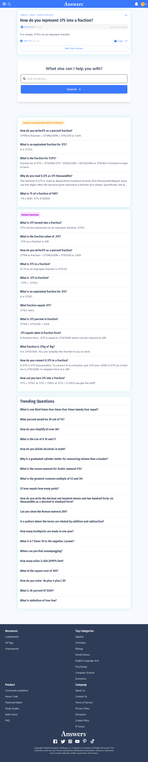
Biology (79, 648)
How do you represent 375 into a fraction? (56, 20)
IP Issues (80, 726)
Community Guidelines (16, 690)
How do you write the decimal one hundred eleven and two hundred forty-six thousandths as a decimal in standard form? (66, 500)
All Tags (9, 642)
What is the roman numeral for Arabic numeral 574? (51, 469)
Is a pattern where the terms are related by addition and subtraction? (62, 521)
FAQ (7, 720)
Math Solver (11, 714)
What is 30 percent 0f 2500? (37, 590)
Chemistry (80, 642)
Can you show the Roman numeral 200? (43, 511)
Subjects (24, 15)
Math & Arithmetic (45, 15)
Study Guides (12, 708)
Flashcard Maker (13, 702)
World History (82, 654)
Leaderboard (12, 636)
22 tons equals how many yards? (39, 488)
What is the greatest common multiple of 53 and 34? (51, 478)
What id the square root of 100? (39, 571)
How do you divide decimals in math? (42, 449)
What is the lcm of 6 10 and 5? (38, 439)
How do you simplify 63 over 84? (39, 429)
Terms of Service (84, 702)
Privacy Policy (82, 708)
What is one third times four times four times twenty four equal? (59, 409)
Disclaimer (80, 714)
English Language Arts (87, 660)
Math (32, 15)
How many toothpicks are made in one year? (47, 531)
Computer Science (85, 672)
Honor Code (11, 696)
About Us (80, 690)
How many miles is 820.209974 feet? (42, 561)
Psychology (81, 666)
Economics (80, 678)
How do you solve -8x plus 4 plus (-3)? (43, 581)
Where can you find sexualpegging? (41, 551)
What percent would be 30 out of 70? (42, 419)
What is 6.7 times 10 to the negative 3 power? (47, 541)
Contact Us (81, 696)
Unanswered (12, 648)
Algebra (79, 636)
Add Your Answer (74, 48)
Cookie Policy (82, 720)
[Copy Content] (118, 41)
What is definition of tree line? (38, 600)
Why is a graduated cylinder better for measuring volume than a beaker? (64, 459)
